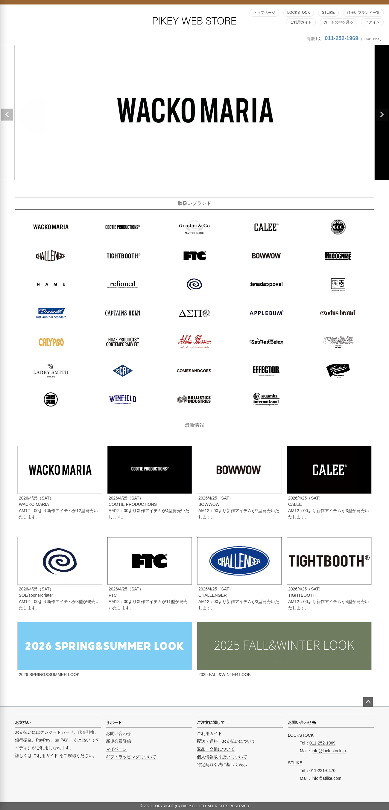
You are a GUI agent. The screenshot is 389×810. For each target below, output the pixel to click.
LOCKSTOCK (298, 12)
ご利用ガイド (301, 22)
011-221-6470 (322, 770)
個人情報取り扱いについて (222, 756)
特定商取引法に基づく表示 (222, 764)
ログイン (372, 22)
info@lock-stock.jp (329, 750)
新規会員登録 (118, 741)
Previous (7, 115)
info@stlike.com (326, 778)
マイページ (116, 749)
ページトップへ (368, 702)
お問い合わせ (118, 733)
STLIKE (328, 12)
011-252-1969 (341, 38)
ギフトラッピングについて (131, 756)
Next (382, 115)
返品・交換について (216, 749)
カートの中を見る (338, 22)
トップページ (264, 12)
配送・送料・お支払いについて (226, 741)
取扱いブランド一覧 (363, 12)
